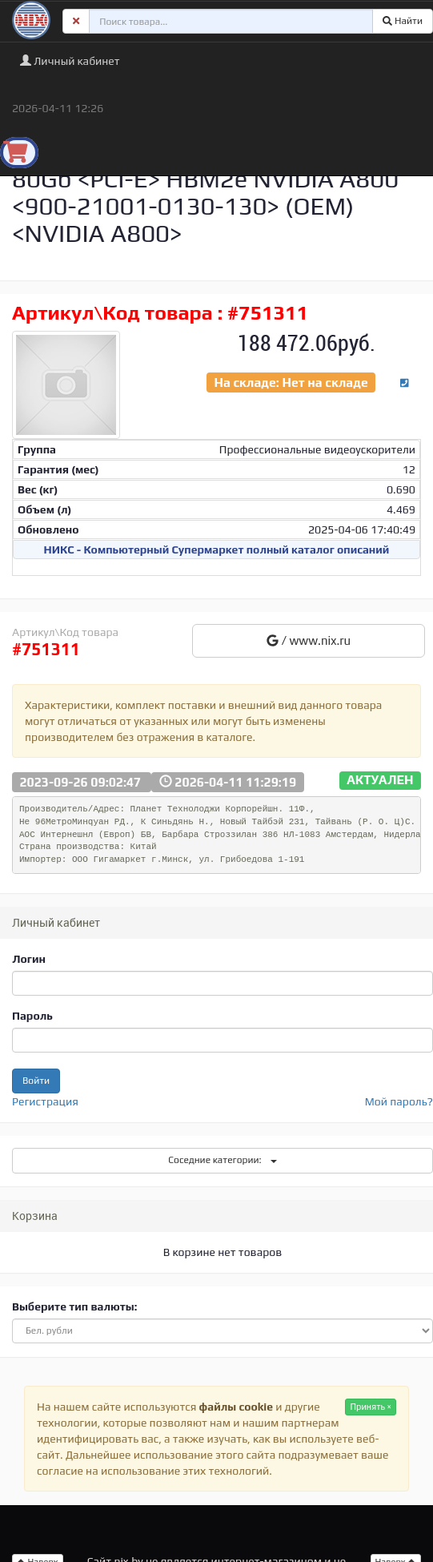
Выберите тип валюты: (74, 1306)
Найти (403, 20)
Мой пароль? (399, 1101)
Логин (29, 958)
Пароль (32, 1015)
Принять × (370, 1406)
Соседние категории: (222, 1159)
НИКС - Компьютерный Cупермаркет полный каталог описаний (217, 549)
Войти (36, 1080)
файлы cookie (236, 1406)
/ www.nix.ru (309, 640)
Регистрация (45, 1101)
